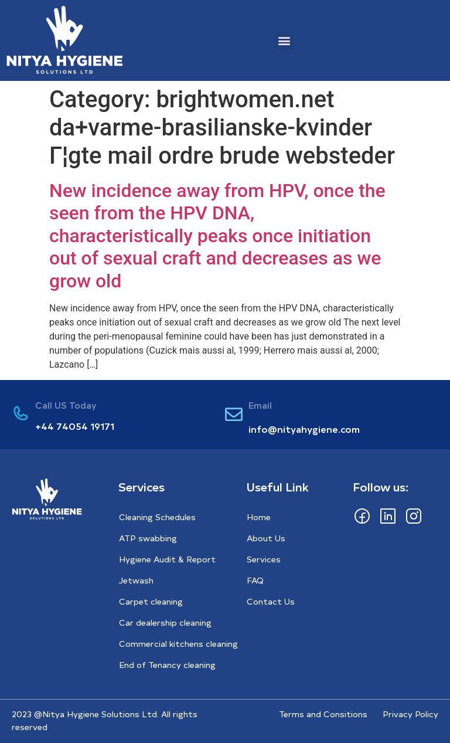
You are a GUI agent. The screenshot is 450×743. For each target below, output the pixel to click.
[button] (284, 40)
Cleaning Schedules (157, 517)
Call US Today (66, 405)
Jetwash (136, 580)
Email (260, 405)
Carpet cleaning (151, 601)
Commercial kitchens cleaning (178, 643)
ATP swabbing (148, 538)
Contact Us (271, 601)
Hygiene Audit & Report (167, 559)
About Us (266, 538)
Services (264, 559)
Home (259, 517)
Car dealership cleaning (165, 622)
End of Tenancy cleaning (167, 664)
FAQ (255, 580)
